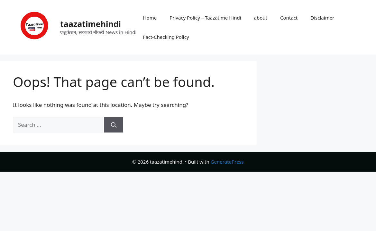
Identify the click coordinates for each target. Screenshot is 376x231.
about (260, 17)
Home (150, 17)
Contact (289, 17)
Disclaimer (322, 17)
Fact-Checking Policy (166, 37)
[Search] (113, 125)
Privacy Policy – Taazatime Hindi (205, 17)
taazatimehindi (90, 23)
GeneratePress (227, 161)
